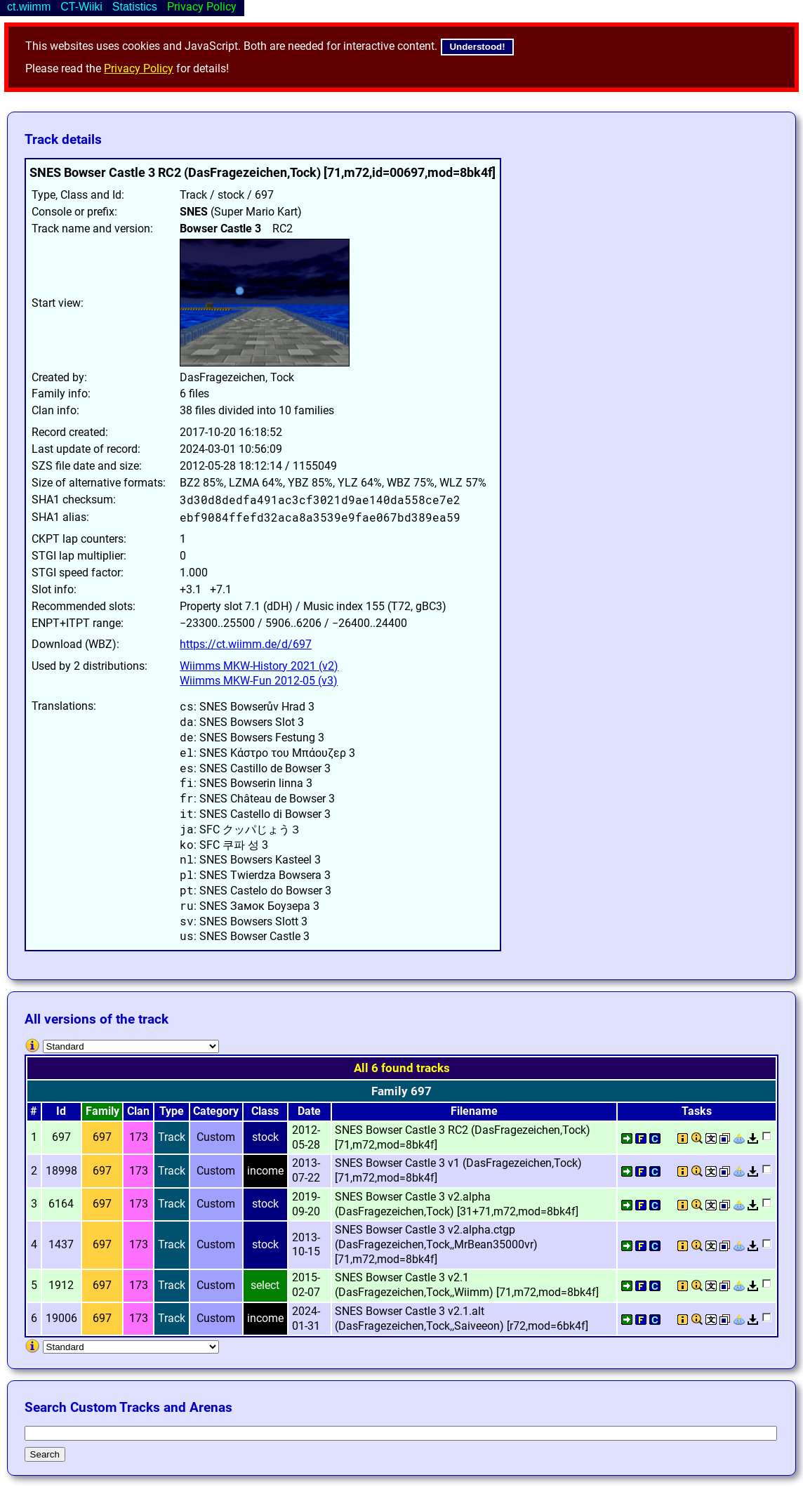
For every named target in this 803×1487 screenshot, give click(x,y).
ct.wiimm (29, 7)
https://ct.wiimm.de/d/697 (246, 644)
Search (45, 1454)
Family (102, 1111)
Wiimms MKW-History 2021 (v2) (259, 666)
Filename (474, 1111)
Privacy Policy (138, 68)
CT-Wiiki (81, 7)
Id (61, 1111)
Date (309, 1111)
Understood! (477, 46)
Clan (138, 1111)
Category (216, 1111)
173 (138, 1137)
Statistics (134, 7)
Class (265, 1111)
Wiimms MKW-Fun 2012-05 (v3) (259, 680)
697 (102, 1137)
